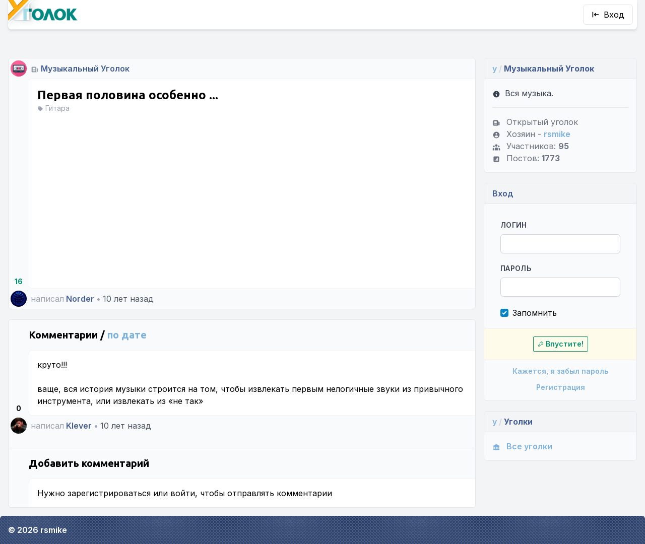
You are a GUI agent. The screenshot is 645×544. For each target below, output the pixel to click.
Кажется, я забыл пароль (560, 371)
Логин (513, 225)
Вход (608, 15)
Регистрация (560, 387)
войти (182, 493)
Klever (79, 426)
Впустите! (561, 343)
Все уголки (522, 446)
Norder (80, 299)
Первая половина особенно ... (127, 95)
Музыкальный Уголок (85, 68)
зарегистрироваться (109, 493)
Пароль (515, 268)
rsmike (557, 134)
